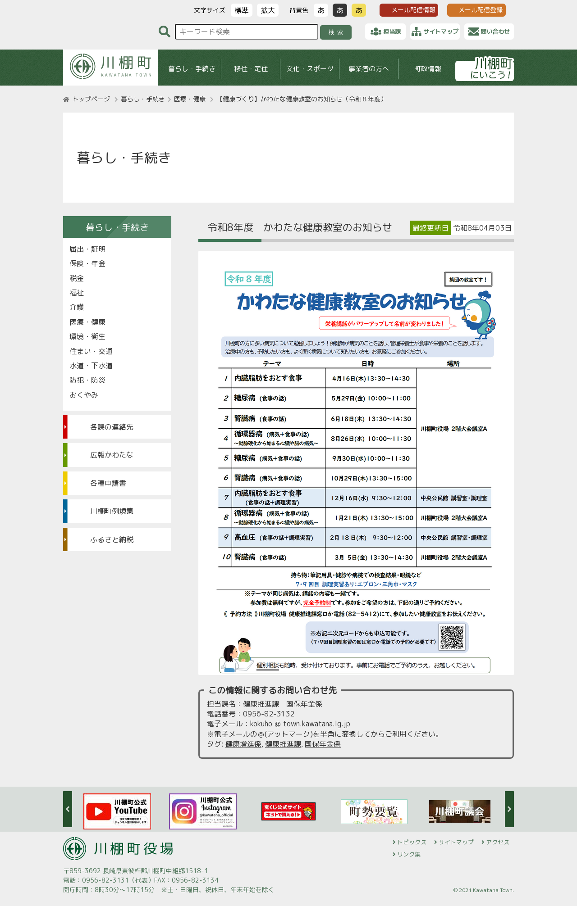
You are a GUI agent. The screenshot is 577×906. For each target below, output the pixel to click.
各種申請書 (108, 483)
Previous (67, 809)
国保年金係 (323, 744)
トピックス (411, 842)
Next (509, 809)
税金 (76, 278)
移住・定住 (251, 68)
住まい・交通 (91, 351)
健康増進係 (243, 744)
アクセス (497, 842)
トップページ (91, 99)
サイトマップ (456, 842)
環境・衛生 (87, 336)
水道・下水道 (91, 366)
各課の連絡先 (111, 427)
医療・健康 (190, 99)
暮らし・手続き (191, 68)
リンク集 (409, 854)
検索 (337, 32)
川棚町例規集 (111, 511)
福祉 (76, 293)
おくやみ (83, 395)
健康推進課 (283, 744)
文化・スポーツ (310, 68)
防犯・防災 (87, 380)
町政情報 (427, 68)
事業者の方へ (368, 68)
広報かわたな (111, 455)
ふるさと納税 (111, 539)
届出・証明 (87, 249)
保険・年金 (87, 263)
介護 (76, 307)
